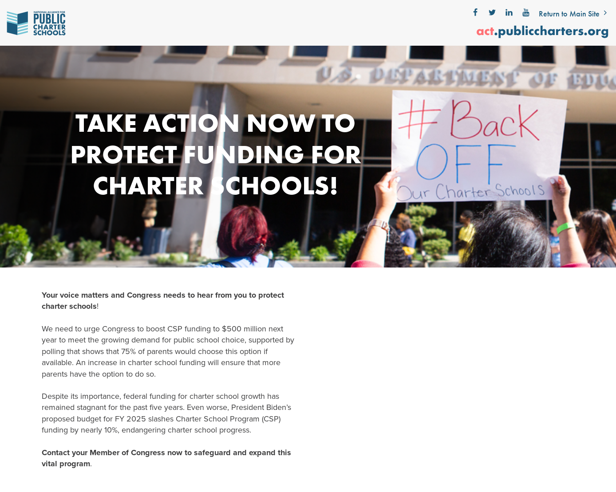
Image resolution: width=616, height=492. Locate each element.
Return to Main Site (574, 13)
